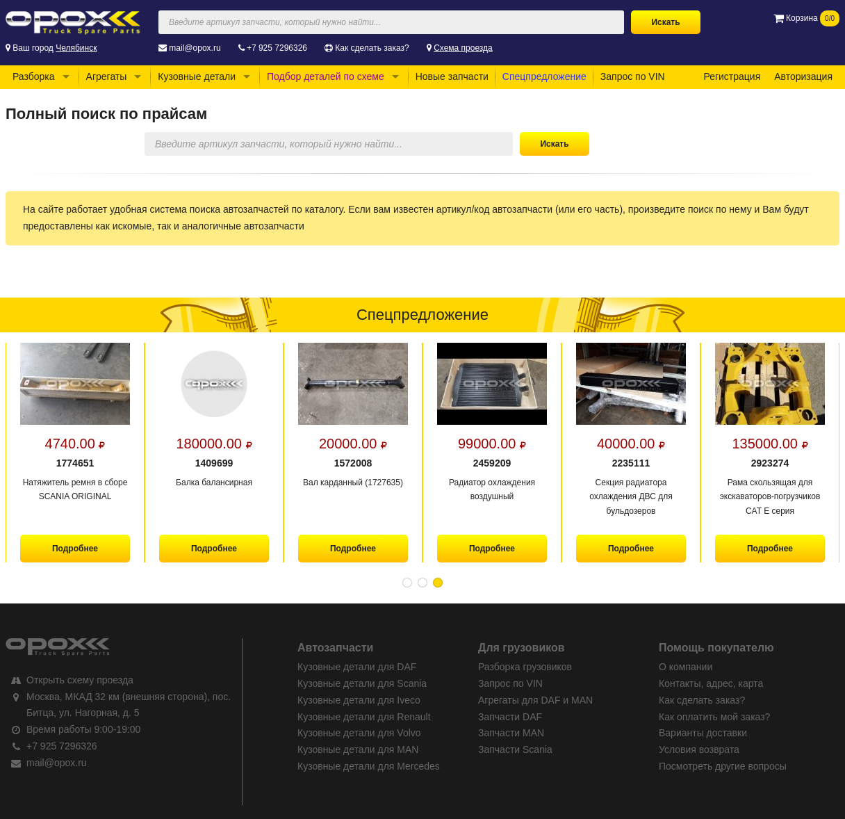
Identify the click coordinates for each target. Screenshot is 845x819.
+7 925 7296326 (277, 48)
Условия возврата (699, 749)
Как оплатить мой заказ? (714, 716)
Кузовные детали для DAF (356, 666)
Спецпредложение (544, 76)
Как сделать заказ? (372, 48)
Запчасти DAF (510, 716)
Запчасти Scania (515, 749)
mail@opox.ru (194, 48)
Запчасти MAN (511, 732)
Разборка (34, 76)
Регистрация (731, 76)
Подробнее (75, 548)
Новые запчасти (452, 76)
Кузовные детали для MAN (357, 749)
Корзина (806, 18)
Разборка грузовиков (525, 666)
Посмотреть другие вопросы (723, 766)
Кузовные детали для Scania (362, 683)
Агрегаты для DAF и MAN (535, 700)
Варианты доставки (703, 732)
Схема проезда (463, 48)
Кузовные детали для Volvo (359, 732)
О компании (685, 666)
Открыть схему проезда (79, 680)
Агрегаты (106, 76)
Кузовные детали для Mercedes (368, 766)
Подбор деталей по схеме (325, 76)
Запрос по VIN (632, 76)
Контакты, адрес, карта (711, 683)
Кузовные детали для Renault (364, 716)
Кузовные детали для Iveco (358, 700)
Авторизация (803, 76)
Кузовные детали (197, 76)
